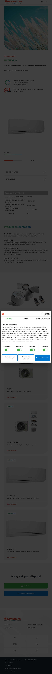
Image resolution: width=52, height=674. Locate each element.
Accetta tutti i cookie (42, 358)
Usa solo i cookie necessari (10, 358)
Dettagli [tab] (26, 318)
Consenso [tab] (9, 318)
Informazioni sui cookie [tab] (43, 318)
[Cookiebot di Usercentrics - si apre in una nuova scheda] (42, 314)
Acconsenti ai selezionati (26, 358)
